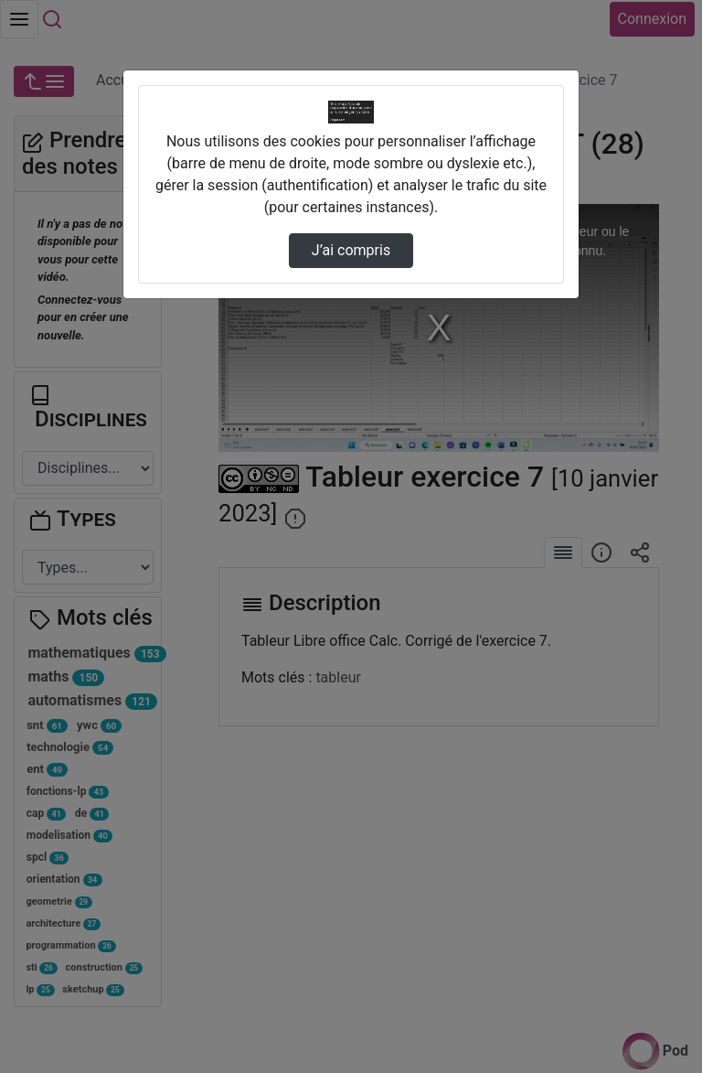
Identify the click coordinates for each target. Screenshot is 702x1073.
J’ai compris (351, 250)
